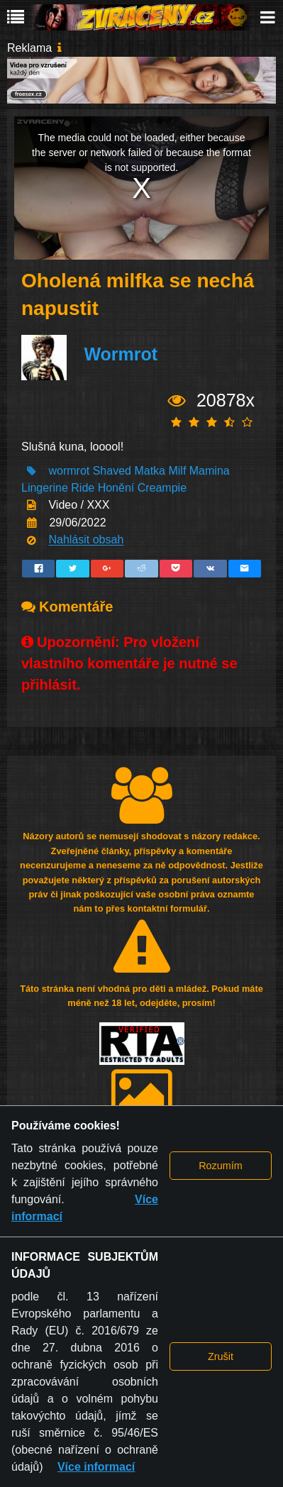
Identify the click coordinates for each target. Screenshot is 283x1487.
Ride (82, 488)
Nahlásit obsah (85, 540)
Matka (149, 471)
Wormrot (120, 354)
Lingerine (44, 488)
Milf (177, 471)
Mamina (209, 471)
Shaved (112, 471)
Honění (116, 488)
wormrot (68, 471)
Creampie (162, 488)
